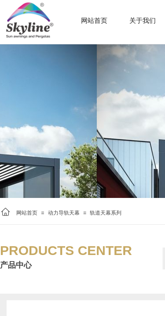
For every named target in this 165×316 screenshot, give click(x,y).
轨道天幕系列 (105, 213)
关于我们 (142, 20)
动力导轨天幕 (64, 213)
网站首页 (26, 213)
